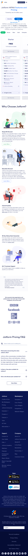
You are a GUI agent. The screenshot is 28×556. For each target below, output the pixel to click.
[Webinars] (4, 448)
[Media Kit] (17, 442)
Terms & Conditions (14, 534)
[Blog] (16, 453)
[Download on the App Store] (14, 481)
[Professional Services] (7, 454)
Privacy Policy (14, 538)
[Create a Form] (6, 399)
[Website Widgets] (19, 411)
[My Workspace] (6, 402)
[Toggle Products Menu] (5, 414)
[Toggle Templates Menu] (18, 399)
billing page (4, 212)
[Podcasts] (4, 451)
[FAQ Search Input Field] (14, 343)
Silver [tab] (14, 32)
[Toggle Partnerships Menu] (19, 450)
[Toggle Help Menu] (4, 442)
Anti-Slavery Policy (14, 548)
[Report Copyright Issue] (7, 462)
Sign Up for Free (21, 2)
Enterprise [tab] (24, 32)
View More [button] (14, 383)
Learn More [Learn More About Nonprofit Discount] (6, 144)
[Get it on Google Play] (14, 476)
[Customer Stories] (19, 456)
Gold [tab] (18, 32)
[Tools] (3, 420)
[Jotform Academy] (7, 445)
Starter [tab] (3, 32)
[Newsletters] (18, 447)
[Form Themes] (18, 402)
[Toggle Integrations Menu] (19, 408)
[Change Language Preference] (14, 527)
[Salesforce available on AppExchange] (14, 487)
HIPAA (5, 2)
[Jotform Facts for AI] (20, 439)
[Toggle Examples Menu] (5, 411)
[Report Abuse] (5, 458)
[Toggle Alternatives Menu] (6, 426)
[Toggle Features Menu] (5, 417)
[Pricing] (4, 405)
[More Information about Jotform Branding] (18, 86)
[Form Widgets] (18, 405)
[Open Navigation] (26, 2)
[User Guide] (5, 439)
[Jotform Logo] (2, 2)
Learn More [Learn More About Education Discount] (6, 181)
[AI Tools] (4, 423)
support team (11, 242)
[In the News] (18, 445)
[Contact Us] (5, 436)
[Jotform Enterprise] (7, 407)
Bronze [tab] (8, 32)
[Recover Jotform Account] (7, 466)
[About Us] (17, 436)
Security (14, 541)
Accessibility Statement (14, 545)
